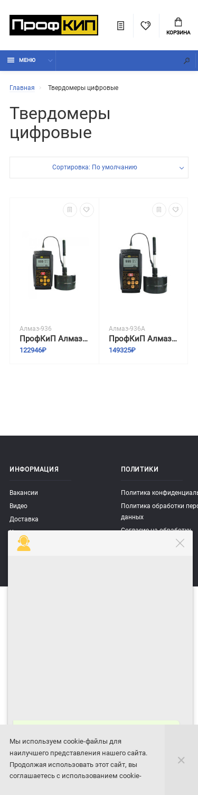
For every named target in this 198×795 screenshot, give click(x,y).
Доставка (24, 519)
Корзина (178, 26)
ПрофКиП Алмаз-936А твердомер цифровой (143, 339)
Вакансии (24, 492)
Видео (18, 506)
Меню (21, 60)
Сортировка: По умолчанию (94, 167)
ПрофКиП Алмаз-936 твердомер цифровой (54, 339)
